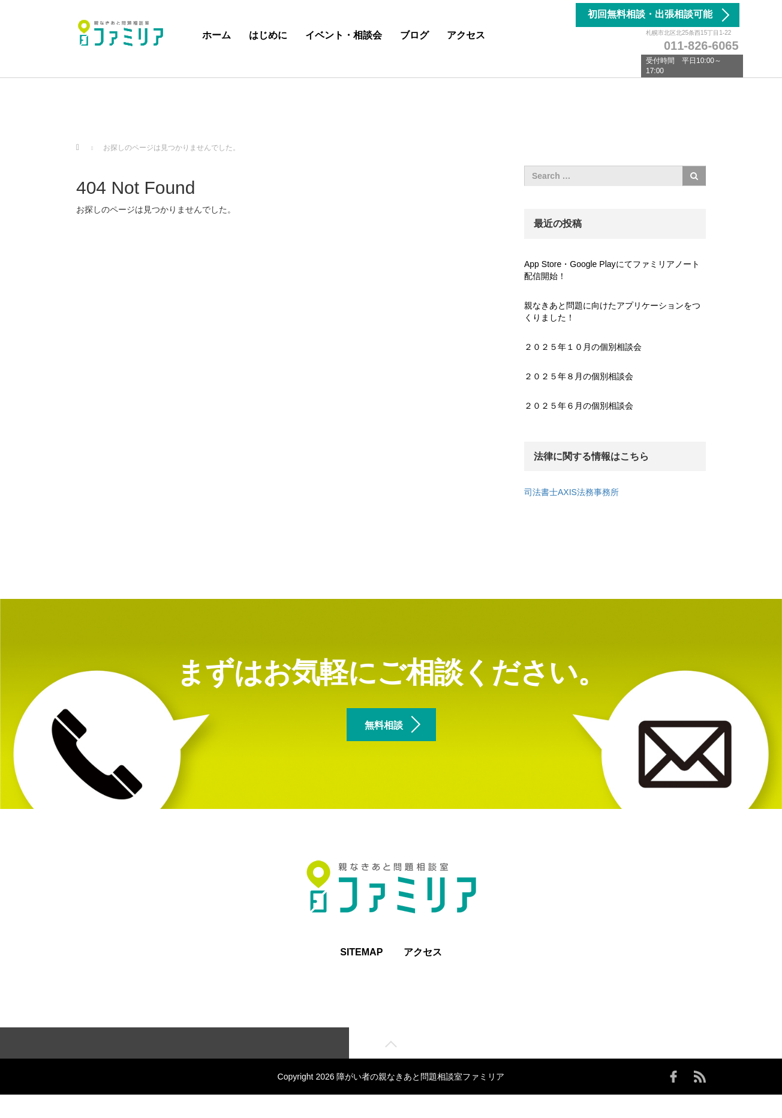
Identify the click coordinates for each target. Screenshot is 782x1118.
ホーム (216, 35)
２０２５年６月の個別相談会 (578, 405)
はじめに (268, 35)
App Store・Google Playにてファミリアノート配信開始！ (612, 270)
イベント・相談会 (343, 35)
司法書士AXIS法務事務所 (571, 492)
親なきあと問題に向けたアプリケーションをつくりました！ (612, 311)
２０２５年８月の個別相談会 (578, 376)
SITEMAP (361, 974)
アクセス (466, 35)
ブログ (414, 35)
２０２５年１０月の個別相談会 (583, 347)
